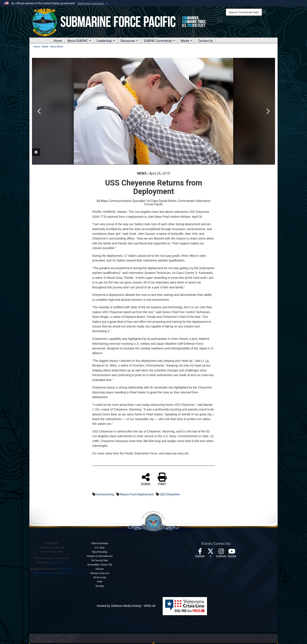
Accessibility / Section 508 (99, 565)
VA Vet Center (99, 577)
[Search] (244, 12)
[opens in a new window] (221, 552)
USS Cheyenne (170, 494)
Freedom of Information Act (100, 556)
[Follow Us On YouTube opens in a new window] (232, 552)
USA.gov (100, 569)
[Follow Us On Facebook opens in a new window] (200, 552)
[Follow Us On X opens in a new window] (210, 552)
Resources (129, 40)
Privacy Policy (59, 562)
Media (187, 40)
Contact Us (205, 40)
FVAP (99, 582)
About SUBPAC (79, 40)
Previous (39, 111)
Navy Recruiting (99, 552)
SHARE (146, 479)
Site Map (100, 586)
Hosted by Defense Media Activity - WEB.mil (126, 605)
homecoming (105, 494)
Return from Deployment (137, 494)
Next (267, 111)
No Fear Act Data (99, 560)
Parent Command (99, 543)
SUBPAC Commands (159, 40)
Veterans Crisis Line (99, 573)
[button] (93, 3)
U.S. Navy (99, 547)
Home (58, 40)
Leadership (106, 40)
